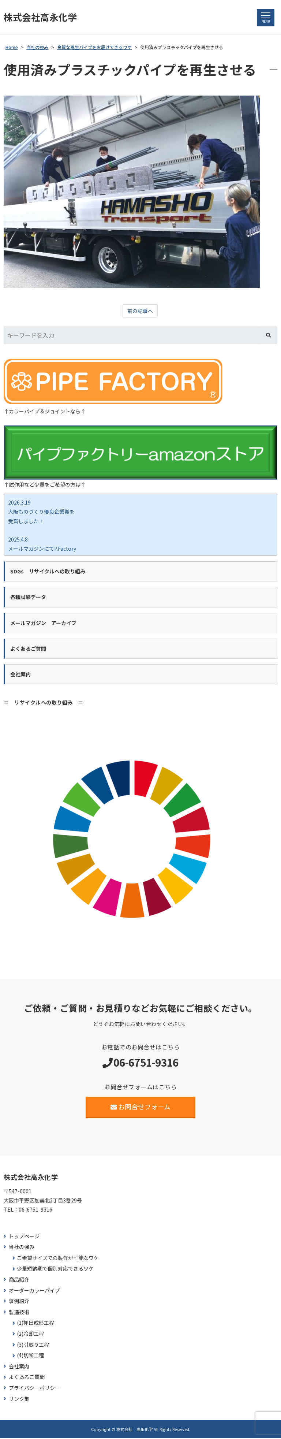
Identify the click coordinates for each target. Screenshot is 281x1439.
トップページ (24, 1236)
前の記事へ (140, 311)
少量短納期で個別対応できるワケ (55, 1269)
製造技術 (19, 1312)
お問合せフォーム (140, 1107)
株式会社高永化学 (42, 17)
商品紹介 (19, 1280)
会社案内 (19, 1367)
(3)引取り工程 (33, 1345)
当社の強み (21, 1247)
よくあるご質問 (27, 1377)
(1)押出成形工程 (35, 1323)
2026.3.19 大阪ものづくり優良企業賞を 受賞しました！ (41, 512)
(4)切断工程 (30, 1356)
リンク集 (19, 1399)
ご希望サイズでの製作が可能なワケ (58, 1258)
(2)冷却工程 (30, 1334)
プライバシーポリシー (34, 1388)
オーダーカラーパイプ (34, 1290)
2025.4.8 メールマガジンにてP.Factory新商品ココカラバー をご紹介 (42, 549)
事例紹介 (19, 1301)
